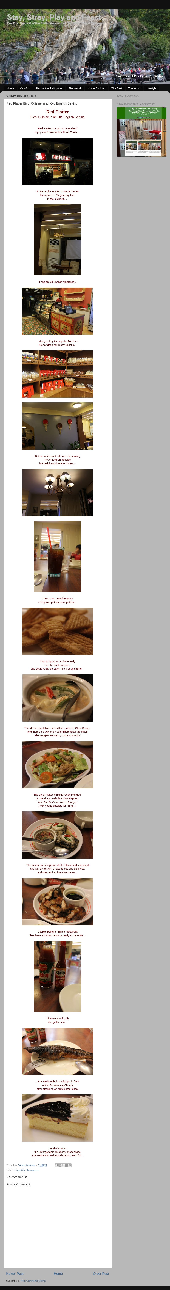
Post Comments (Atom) (33, 1281)
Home (10, 88)
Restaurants (32, 1170)
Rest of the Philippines (49, 88)
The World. (75, 88)
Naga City (20, 1170)
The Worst (134, 88)
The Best (116, 88)
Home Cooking (96, 88)
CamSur (25, 88)
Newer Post (15, 1273)
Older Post (101, 1273)
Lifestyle (151, 88)
